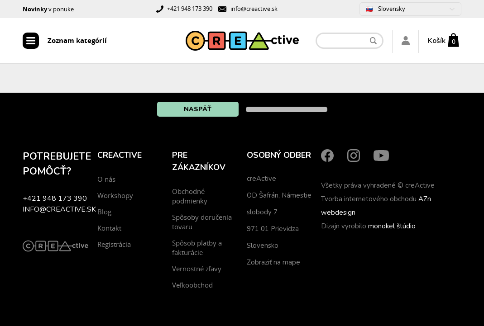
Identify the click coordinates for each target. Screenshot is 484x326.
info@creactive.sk (254, 9)
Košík (437, 41)
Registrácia (114, 244)
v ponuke (48, 9)
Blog (104, 211)
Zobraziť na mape (273, 262)
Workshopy (115, 195)
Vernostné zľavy (196, 268)
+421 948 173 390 (189, 9)
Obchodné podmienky (189, 196)
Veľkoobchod (192, 284)
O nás (106, 179)
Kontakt (109, 227)
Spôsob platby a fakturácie (197, 247)
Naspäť (197, 109)
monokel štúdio (392, 226)
